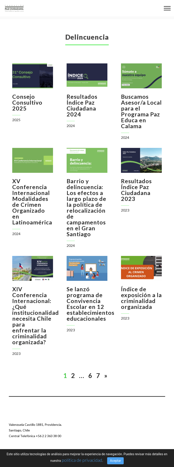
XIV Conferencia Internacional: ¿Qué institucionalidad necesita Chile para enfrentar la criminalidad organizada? (35, 315)
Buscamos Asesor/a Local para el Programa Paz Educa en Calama (141, 111)
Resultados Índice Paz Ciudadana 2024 (82, 105)
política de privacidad (82, 460)
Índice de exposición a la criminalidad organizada (141, 298)
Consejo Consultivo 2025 (27, 102)
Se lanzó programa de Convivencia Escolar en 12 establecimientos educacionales (90, 304)
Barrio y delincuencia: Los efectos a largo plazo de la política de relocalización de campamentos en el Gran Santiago (86, 207)
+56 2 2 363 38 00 (48, 436)
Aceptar (115, 460)
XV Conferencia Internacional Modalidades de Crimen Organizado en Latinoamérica (32, 202)
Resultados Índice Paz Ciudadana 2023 (136, 190)
